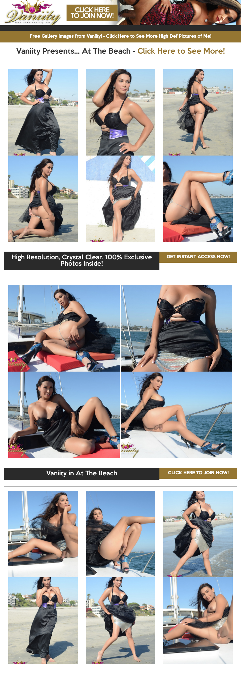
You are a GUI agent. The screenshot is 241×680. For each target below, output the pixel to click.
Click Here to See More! (181, 51)
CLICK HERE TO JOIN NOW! (198, 473)
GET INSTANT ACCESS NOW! (198, 257)
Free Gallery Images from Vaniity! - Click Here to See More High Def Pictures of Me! (120, 36)
